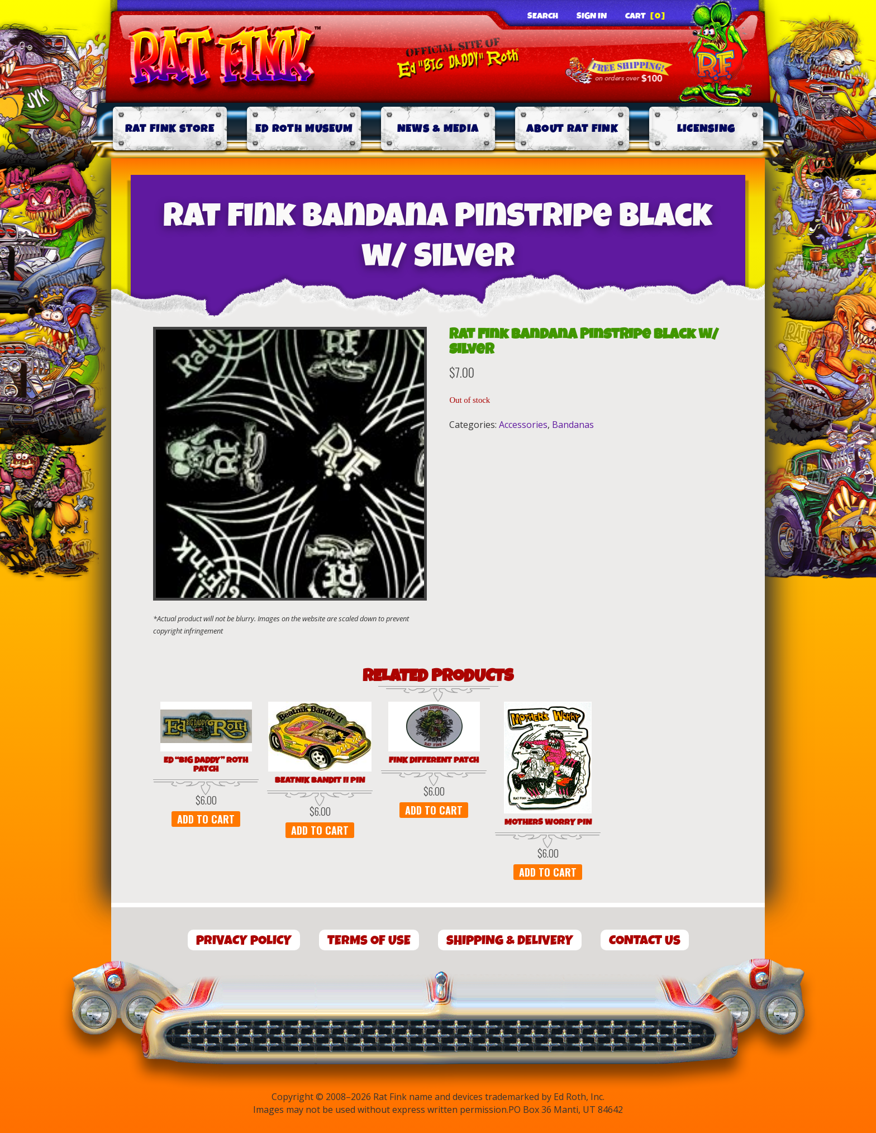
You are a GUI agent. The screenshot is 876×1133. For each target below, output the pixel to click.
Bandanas (573, 424)
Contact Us (644, 940)
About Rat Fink (572, 128)
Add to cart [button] (206, 819)
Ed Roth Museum (304, 128)
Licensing (706, 128)
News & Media (438, 128)
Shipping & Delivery (509, 940)
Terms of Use (369, 940)
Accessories (523, 424)
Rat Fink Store (170, 128)
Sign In (592, 16)
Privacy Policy (244, 940)
